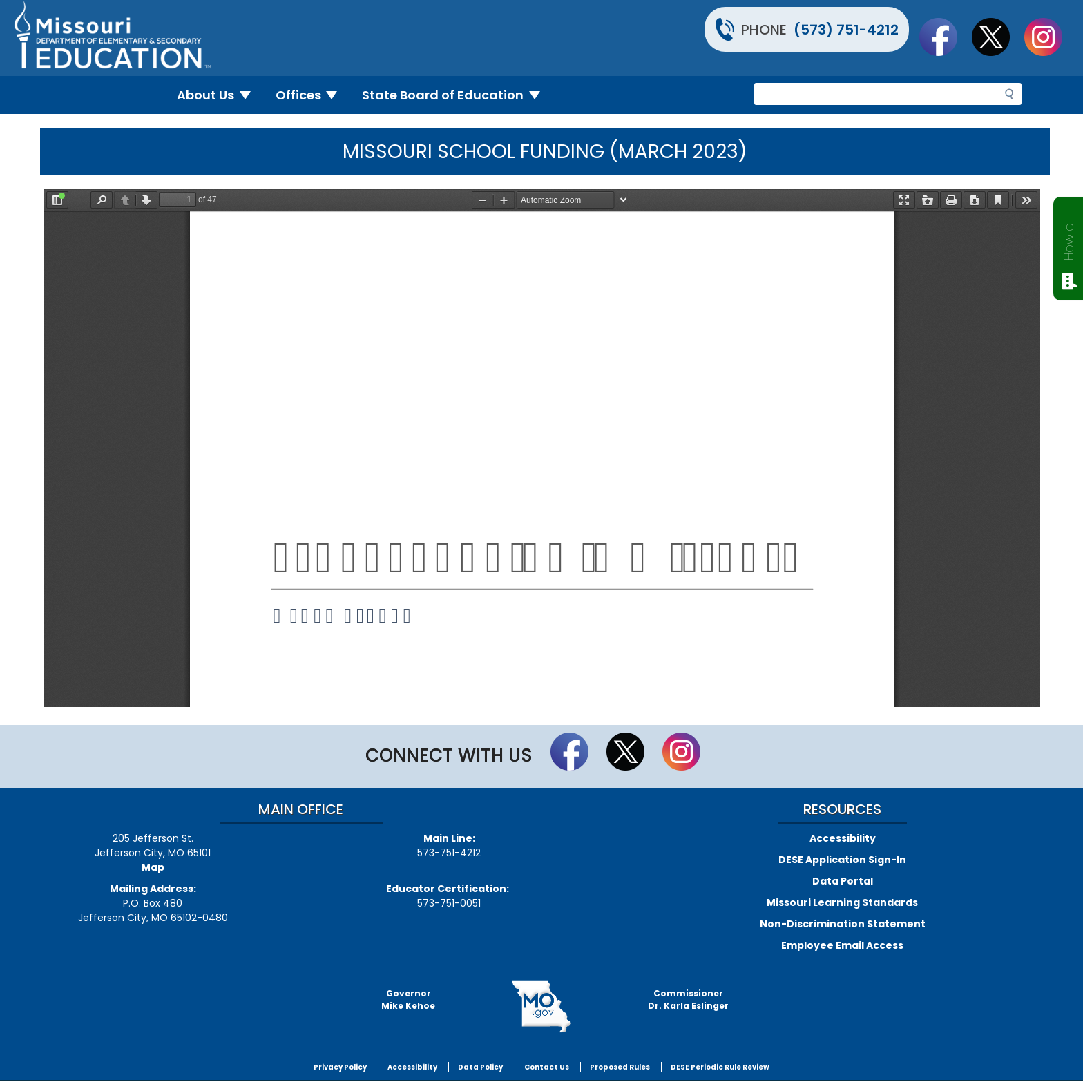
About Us (219, 95)
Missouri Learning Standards (842, 902)
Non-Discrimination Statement (843, 924)
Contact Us (546, 1067)
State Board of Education (456, 95)
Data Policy (480, 1067)
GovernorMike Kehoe (408, 999)
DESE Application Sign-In (842, 860)
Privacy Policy (340, 1067)
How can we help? (1068, 236)
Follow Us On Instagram (1050, 36)
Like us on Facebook (945, 36)
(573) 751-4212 (846, 29)
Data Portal (842, 881)
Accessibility (842, 838)
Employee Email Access (842, 945)
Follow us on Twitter (997, 36)
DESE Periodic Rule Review (720, 1067)
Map (153, 867)
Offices (312, 95)
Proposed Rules (620, 1067)
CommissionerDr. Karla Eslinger (688, 999)
